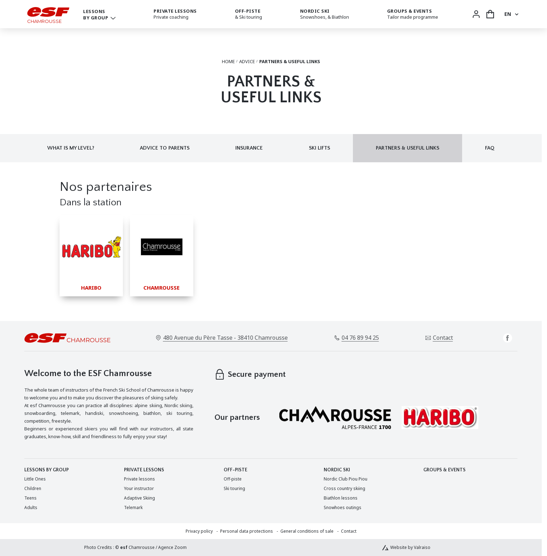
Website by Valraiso (410, 547)
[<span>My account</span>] (476, 14)
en (507, 14)
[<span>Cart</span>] (490, 14)
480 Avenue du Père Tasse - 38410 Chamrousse (225, 338)
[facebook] (507, 338)
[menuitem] (35, 479)
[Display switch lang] (515, 14)
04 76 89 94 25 (360, 338)
